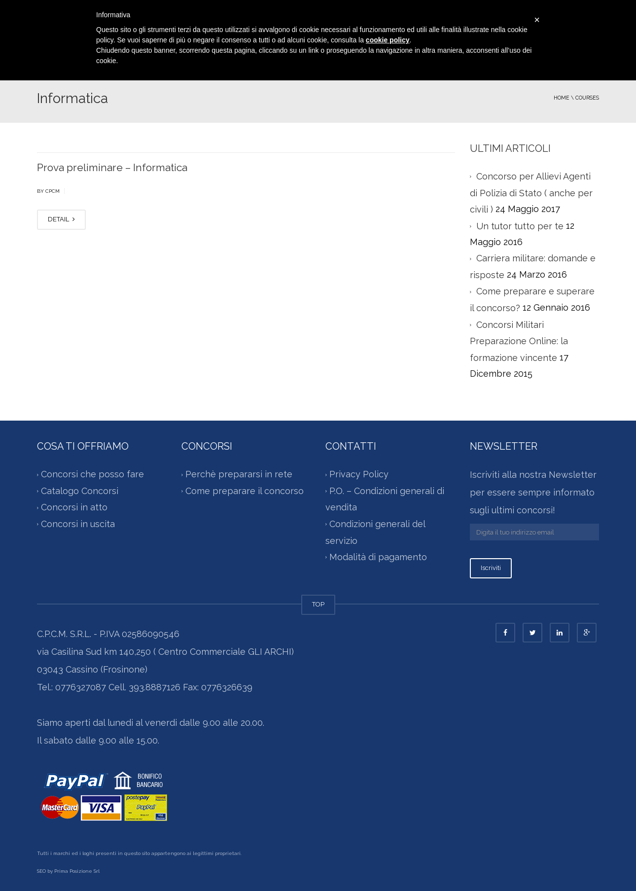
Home (561, 98)
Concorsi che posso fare (92, 474)
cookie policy (388, 40)
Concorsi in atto (74, 507)
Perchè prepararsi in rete (238, 474)
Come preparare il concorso (244, 491)
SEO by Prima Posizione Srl (68, 871)
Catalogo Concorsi (79, 491)
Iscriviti (491, 567)
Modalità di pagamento (378, 557)
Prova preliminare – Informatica (112, 167)
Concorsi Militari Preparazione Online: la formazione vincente (519, 341)
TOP (318, 604)
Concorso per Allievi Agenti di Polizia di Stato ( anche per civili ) (531, 192)
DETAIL (61, 219)
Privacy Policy (359, 474)
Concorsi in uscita (78, 524)
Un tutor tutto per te (520, 226)
